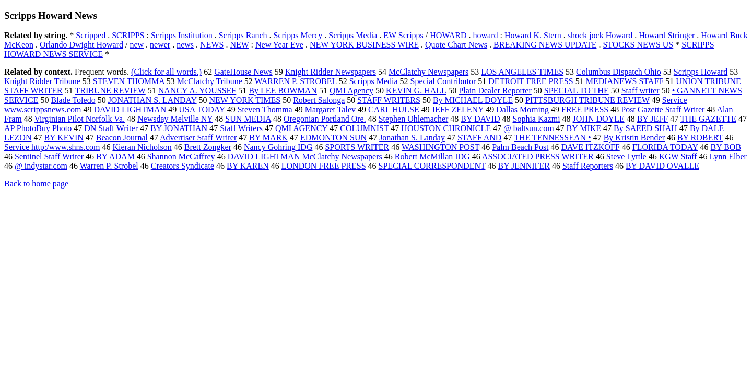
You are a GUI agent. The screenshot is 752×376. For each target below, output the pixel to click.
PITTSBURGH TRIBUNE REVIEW (587, 100)
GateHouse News (243, 71)
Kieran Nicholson (141, 147)
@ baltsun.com (528, 128)
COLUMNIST (364, 128)
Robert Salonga (319, 100)
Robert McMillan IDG (432, 156)
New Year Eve (279, 44)
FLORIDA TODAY (665, 147)
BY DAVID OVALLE (662, 165)
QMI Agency (351, 90)
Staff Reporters (587, 165)
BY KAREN (248, 165)
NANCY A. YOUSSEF (197, 90)
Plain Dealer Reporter (495, 90)
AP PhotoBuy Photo (38, 128)
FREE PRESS (584, 109)
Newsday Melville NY (175, 118)
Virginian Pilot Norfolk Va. (79, 118)
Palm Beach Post (520, 147)
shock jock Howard (600, 35)
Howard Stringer (667, 35)
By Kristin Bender (634, 137)
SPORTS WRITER (357, 147)
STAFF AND (479, 137)
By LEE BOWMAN (283, 90)
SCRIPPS (128, 35)
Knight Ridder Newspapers (330, 71)
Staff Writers (241, 128)
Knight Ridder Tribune (42, 81)
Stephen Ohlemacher (414, 118)
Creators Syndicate (182, 165)
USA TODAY (202, 109)
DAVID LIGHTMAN (129, 109)
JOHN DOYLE (599, 118)
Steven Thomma (265, 109)
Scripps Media (352, 35)
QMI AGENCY (301, 128)
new (137, 44)
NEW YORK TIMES (245, 100)
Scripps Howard (701, 71)
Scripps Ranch (243, 35)
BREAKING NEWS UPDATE (545, 44)
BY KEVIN (63, 137)
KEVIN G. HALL (416, 90)
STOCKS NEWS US (638, 44)
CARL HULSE (393, 109)
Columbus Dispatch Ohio (618, 71)
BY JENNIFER (523, 165)
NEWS (212, 44)
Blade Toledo (73, 100)
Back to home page (36, 183)
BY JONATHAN (178, 128)
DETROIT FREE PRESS (530, 81)
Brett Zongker (207, 147)
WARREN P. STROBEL (295, 81)
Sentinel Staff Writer (49, 156)
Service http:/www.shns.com (52, 147)
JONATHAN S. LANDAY (152, 100)
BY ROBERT (700, 137)
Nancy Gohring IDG (278, 147)
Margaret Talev (330, 109)
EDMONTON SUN (333, 137)
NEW (239, 44)
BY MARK (268, 137)
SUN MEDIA (248, 118)
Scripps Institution (182, 35)
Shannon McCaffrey (181, 156)
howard (485, 35)
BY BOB (726, 147)
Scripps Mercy (298, 35)
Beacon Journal (122, 137)
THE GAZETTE (708, 118)
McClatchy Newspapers (428, 71)
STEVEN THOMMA (128, 81)
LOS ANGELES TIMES (522, 71)
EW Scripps (403, 35)
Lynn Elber (728, 156)
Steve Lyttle (626, 156)
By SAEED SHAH (645, 128)
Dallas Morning (522, 109)
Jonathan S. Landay (412, 137)
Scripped (90, 35)
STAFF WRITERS (388, 100)
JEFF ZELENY (458, 109)
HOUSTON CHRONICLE (446, 128)
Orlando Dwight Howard (81, 44)
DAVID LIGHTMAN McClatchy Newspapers (305, 156)
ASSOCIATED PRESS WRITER (538, 156)
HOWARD (448, 35)
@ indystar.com (41, 165)
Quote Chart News (456, 44)
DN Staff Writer (111, 128)
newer (160, 44)
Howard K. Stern (532, 35)
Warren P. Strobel (109, 165)
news (185, 44)
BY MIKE (584, 128)
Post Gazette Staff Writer (662, 109)
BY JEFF (652, 118)
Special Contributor (443, 81)
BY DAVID (480, 118)
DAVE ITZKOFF (590, 147)
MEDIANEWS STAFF (625, 81)
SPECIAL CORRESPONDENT (432, 165)
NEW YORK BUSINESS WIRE (364, 44)
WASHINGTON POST (440, 147)
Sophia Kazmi (536, 118)
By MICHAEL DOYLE (473, 100)
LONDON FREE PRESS (323, 165)
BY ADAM (115, 156)
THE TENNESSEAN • (552, 137)
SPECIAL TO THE (576, 90)
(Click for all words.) (166, 71)
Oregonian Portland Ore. (325, 118)
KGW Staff (678, 156)
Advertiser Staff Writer (198, 137)
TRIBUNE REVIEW (110, 90)
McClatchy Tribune (209, 81)
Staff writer (640, 90)
